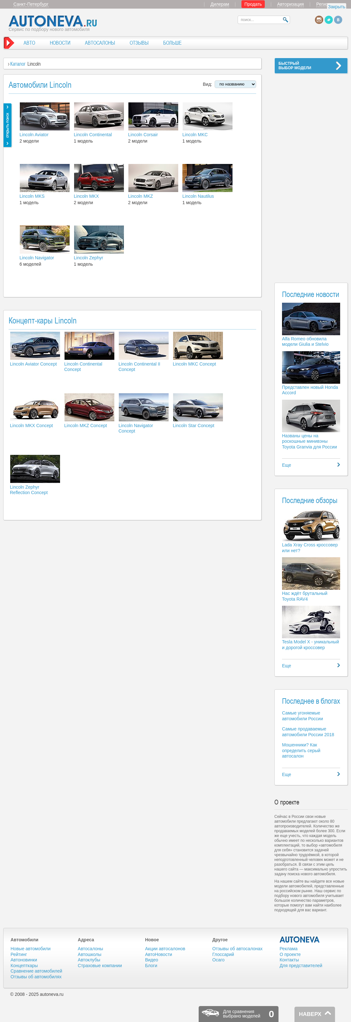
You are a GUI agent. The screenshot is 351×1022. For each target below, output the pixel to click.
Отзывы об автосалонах (237, 948)
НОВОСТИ (60, 42)
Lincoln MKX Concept (31, 425)
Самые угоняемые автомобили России (302, 715)
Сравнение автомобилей (36, 971)
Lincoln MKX (86, 196)
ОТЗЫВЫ (139, 42)
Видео (151, 959)
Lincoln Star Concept (193, 425)
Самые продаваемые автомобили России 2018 (308, 731)
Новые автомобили (30, 948)
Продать (253, 4)
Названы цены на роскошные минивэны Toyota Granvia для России (309, 441)
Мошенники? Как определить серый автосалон (301, 750)
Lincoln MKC (195, 134)
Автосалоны (90, 948)
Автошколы (90, 954)
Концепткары (24, 965)
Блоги (151, 965)
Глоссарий (223, 954)
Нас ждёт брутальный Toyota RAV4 (304, 596)
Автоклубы (89, 959)
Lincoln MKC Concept (194, 364)
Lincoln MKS (32, 196)
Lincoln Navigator (36, 257)
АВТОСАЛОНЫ (100, 42)
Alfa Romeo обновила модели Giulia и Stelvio (305, 341)
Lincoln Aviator (34, 134)
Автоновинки (24, 959)
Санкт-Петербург (31, 4)
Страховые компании (100, 965)
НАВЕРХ (310, 1014)
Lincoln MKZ (140, 196)
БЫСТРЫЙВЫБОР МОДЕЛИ (295, 65)
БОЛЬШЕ (172, 42)
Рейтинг (19, 954)
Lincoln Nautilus (198, 196)
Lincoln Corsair (143, 134)
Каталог (18, 63)
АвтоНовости (158, 954)
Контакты (289, 959)
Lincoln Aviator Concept (33, 364)
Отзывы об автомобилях (36, 976)
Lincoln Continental (93, 134)
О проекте (290, 954)
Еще (286, 465)
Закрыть (336, 6)
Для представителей (300, 965)
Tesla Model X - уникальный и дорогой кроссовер (310, 644)
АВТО (29, 42)
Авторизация (290, 4)
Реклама (288, 948)
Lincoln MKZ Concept (85, 425)
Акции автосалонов (165, 948)
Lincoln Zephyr (88, 257)
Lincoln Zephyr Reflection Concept (29, 490)
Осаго (218, 959)
